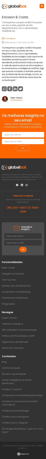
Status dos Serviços (13, 347)
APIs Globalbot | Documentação (19, 329)
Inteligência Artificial (13, 273)
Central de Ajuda (11, 367)
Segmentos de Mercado (15, 341)
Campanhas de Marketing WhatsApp (22, 395)
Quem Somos (9, 317)
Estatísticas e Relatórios (15, 297)
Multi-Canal (8, 267)
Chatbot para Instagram (15, 416)
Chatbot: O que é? (12, 389)
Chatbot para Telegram (15, 422)
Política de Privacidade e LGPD (18, 335)
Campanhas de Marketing (16, 291)
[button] (4, 88)
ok (23, 148)
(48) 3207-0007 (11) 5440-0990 (23, 209)
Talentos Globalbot (12, 323)
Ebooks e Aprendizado (14, 373)
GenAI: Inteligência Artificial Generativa (16, 381)
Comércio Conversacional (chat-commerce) (20, 403)
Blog (4, 361)
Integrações (8, 303)
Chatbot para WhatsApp (15, 410)
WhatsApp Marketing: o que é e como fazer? (22, 430)
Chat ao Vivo (9, 279)
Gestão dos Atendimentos (16, 285)
